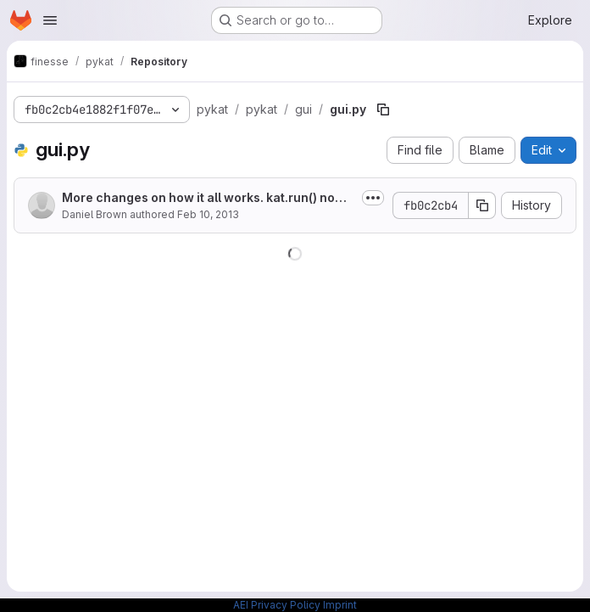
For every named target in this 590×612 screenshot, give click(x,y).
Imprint (340, 604)
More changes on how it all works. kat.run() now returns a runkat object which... (207, 198)
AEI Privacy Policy (276, 604)
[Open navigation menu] (50, 20)
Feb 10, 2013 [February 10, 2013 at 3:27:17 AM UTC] (208, 214)
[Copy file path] (383, 109)
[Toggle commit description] (373, 197)
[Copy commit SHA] (482, 205)
